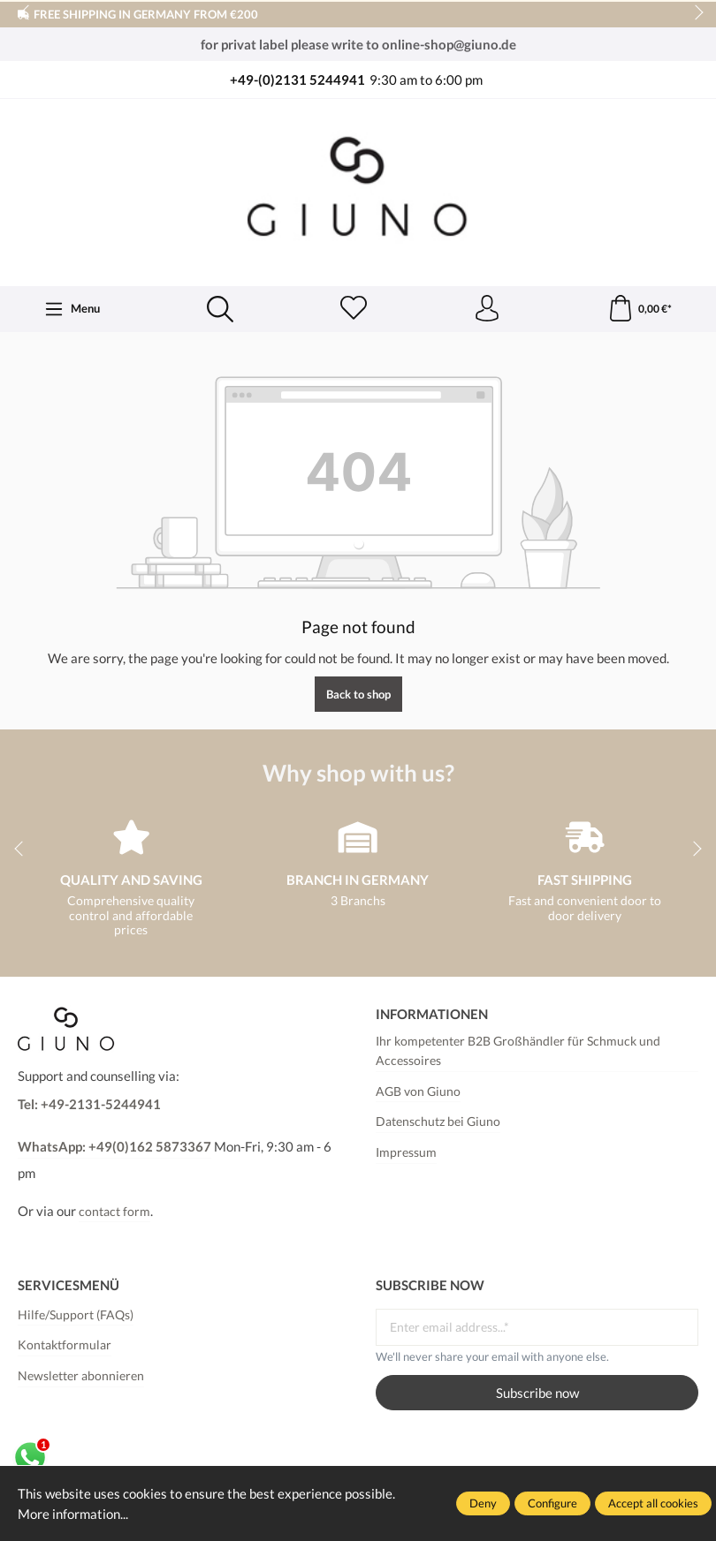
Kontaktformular (64, 1345)
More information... (73, 1514)
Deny (483, 1503)
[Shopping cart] (639, 309)
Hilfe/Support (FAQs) (75, 1315)
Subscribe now (537, 1393)
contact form (114, 1212)
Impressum (406, 1152)
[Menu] (72, 309)
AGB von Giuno (418, 1091)
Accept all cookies (653, 1503)
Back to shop (358, 694)
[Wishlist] (353, 309)
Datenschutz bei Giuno (438, 1121)
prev (26, 13)
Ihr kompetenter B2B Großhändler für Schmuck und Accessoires (518, 1051)
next (694, 13)
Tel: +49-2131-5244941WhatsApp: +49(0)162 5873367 (114, 1125)
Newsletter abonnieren (81, 1376)
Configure (552, 1503)
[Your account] (487, 309)
